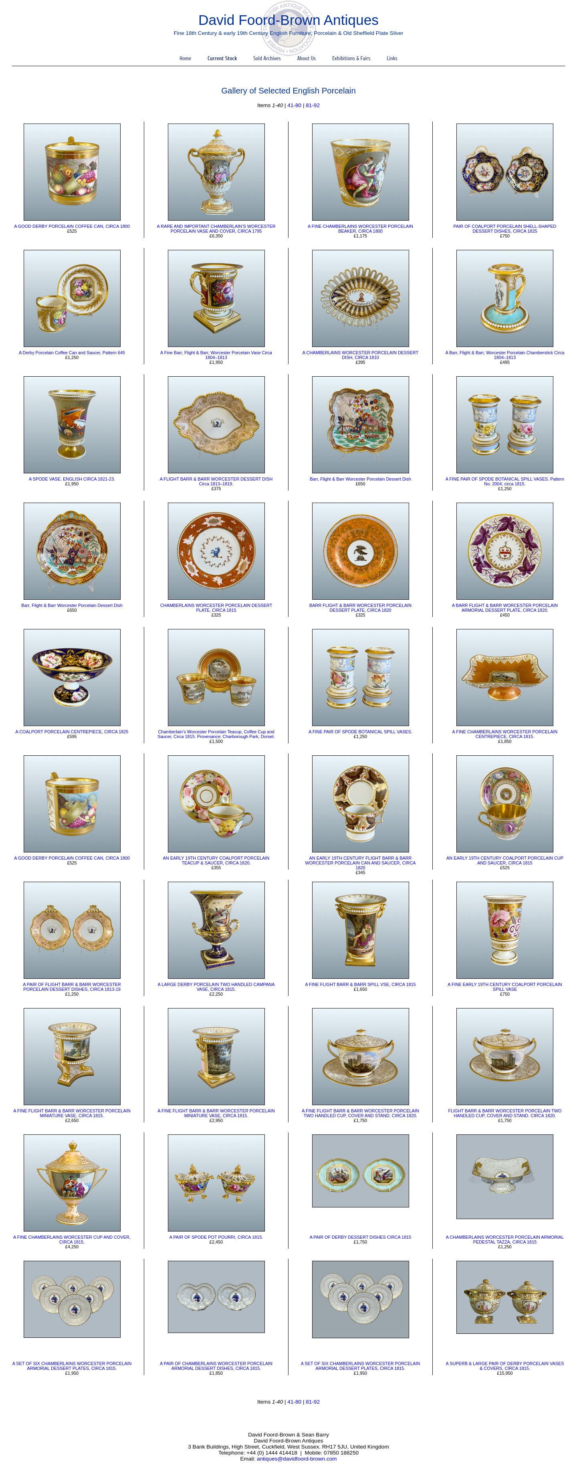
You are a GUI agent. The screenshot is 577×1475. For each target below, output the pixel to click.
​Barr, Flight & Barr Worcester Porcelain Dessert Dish (71, 605)
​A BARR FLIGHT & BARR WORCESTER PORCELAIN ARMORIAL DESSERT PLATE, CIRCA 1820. (505, 608)
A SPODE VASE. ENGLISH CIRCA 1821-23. (72, 479)
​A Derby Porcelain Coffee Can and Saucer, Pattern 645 (72, 352)
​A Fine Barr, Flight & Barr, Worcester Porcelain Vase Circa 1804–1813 (216, 355)
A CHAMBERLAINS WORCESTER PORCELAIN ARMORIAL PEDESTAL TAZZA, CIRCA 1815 (505, 1239)
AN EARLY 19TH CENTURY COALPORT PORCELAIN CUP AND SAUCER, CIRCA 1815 (504, 860)
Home (185, 58)
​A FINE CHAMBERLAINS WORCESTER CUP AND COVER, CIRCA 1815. (72, 1239)
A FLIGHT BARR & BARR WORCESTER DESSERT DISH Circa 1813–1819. (216, 481)
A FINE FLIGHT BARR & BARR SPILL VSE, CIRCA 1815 (360, 984)
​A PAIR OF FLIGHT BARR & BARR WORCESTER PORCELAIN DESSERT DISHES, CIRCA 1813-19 (72, 987)
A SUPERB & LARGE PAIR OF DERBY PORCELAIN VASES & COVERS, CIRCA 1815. (505, 1366)
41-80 (294, 105)
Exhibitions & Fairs (351, 58)
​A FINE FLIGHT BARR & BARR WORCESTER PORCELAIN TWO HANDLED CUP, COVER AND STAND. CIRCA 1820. (360, 1113)
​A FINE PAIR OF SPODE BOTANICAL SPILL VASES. (360, 731)
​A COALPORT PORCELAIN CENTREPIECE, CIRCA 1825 (72, 731)
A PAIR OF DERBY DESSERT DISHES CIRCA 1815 (361, 1237)
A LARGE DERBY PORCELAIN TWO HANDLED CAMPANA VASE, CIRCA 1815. (216, 987)
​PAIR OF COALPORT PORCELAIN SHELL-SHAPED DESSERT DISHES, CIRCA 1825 (505, 228)
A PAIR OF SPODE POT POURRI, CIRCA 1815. (216, 1237)
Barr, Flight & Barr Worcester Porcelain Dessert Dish (360, 479)
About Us (306, 58)
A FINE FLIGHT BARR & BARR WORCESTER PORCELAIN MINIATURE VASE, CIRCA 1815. (215, 1113)
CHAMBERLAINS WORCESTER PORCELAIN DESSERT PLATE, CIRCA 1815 (216, 608)
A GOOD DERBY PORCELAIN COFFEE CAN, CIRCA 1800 (72, 226)
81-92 (313, 105)
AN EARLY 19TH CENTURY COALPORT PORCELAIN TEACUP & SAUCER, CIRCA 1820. (216, 860)
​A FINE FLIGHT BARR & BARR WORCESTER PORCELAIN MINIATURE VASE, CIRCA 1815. (71, 1113)
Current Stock (222, 58)
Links (392, 58)
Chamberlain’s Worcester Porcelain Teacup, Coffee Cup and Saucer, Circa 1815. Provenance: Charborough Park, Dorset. (216, 734)
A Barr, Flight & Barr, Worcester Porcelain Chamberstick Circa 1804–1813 (504, 355)
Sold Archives (266, 58)
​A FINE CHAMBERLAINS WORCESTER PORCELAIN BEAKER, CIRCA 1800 (360, 228)
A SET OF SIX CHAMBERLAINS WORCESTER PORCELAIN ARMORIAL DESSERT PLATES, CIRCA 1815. (72, 1366)
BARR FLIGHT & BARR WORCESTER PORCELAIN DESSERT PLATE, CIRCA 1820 (360, 608)
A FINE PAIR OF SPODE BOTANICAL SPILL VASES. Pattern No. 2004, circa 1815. (505, 481)
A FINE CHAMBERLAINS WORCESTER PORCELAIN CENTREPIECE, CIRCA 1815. (505, 734)
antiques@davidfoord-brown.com (297, 1459)
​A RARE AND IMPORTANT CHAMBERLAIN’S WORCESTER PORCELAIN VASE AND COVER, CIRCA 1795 (216, 228)
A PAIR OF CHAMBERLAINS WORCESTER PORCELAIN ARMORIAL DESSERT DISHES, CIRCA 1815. (216, 1366)
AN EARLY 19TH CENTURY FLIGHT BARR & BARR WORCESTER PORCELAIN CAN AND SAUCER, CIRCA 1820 (360, 863)
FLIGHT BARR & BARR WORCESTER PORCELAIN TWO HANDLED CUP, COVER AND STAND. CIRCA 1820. (505, 1113)
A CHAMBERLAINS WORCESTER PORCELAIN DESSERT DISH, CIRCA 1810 (360, 355)
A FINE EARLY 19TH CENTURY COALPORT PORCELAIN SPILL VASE (505, 987)
